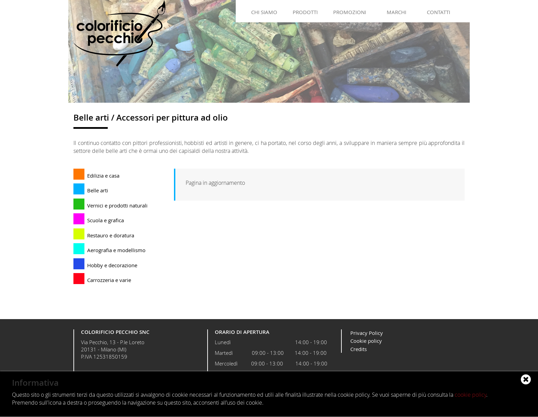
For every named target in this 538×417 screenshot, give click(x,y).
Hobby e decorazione (112, 265)
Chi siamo (264, 12)
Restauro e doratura (110, 235)
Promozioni (349, 12)
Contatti (438, 12)
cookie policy (470, 394)
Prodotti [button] (305, 12)
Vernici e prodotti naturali (117, 205)
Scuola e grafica (105, 220)
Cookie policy (366, 340)
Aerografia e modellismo (116, 250)
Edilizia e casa (103, 175)
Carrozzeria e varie (109, 280)
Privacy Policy (366, 332)
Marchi (396, 12)
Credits (358, 349)
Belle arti (97, 190)
